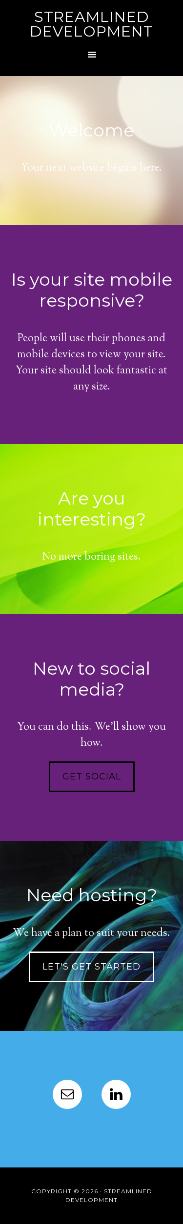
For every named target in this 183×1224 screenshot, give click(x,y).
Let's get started (91, 966)
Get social (91, 776)
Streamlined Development (91, 24)
